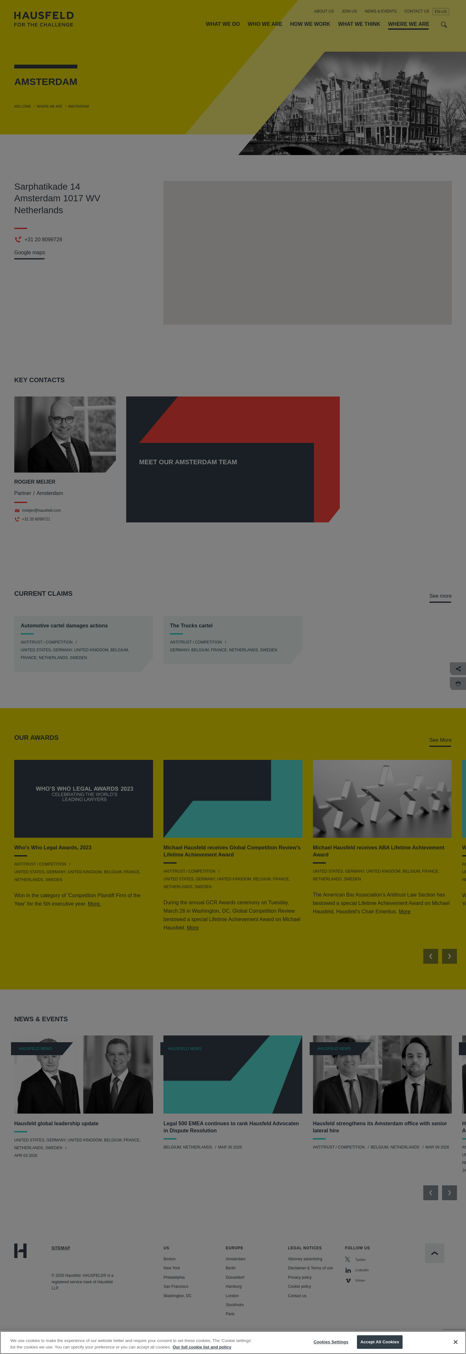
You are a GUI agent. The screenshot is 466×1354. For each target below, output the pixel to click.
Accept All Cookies (380, 1341)
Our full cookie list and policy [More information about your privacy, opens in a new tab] (201, 1347)
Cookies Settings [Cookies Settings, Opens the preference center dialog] (331, 1341)
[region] (233, 1342)
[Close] (456, 1342)
